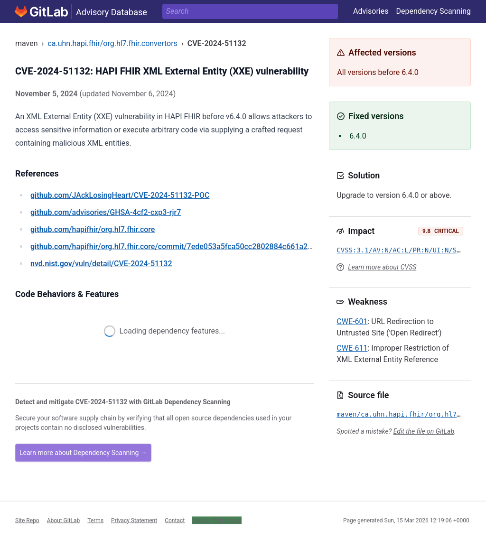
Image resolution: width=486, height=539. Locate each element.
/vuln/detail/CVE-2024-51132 (101, 263)
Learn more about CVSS (382, 267)
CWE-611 (351, 348)
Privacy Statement (134, 520)
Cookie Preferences (217, 520)
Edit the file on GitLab (423, 431)
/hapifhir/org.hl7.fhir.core (92, 229)
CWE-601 (351, 321)
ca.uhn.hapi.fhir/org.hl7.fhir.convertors (112, 43)
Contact (175, 520)
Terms (95, 520)
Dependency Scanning (433, 11)
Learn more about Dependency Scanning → (83, 452)
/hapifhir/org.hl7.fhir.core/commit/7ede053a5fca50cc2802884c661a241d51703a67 (192, 246)
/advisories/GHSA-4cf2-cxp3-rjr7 (105, 212)
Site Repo (27, 520)
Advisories (371, 11)
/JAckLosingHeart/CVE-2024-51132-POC (119, 195)
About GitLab (63, 520)
